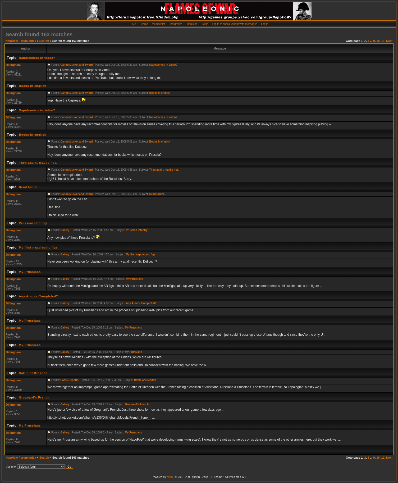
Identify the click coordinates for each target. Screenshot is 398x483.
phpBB (171, 477)
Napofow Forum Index (21, 40)
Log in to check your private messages (234, 24)
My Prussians (30, 271)
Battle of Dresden (33, 373)
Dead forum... (30, 187)
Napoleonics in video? (37, 57)
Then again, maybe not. (38, 162)
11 (383, 40)
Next (389, 40)
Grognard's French (34, 397)
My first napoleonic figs (38, 247)
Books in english (32, 85)
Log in (264, 24)
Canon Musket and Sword (76, 64)
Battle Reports (69, 380)
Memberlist (158, 24)
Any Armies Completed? (38, 296)
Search (144, 24)
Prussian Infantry (33, 223)
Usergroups (175, 24)
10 (377, 40)
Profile (204, 24)
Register (192, 24)
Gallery (64, 230)
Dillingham (13, 65)
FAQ (133, 24)
